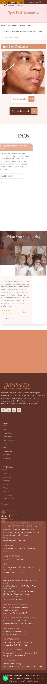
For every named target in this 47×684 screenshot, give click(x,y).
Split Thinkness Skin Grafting (14, 666)
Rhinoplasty (7, 655)
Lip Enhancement (9, 621)
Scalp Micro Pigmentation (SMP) (15, 613)
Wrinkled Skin (8, 548)
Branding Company (31, 681)
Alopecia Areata (9, 570)
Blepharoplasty (30, 653)
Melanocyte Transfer (34, 666)
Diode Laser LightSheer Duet (14, 631)
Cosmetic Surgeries (12, 650)
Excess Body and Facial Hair (14, 540)
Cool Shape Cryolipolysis (12, 642)
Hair (5, 564)
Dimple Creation (20, 655)
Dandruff (6, 572)
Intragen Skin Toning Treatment (15, 645)
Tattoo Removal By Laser (13, 599)
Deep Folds (31, 548)
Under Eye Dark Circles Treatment (16, 597)
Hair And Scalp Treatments (16, 604)
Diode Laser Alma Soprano (13, 634)
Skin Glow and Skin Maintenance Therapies (19, 591)
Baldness (35, 570)
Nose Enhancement (26, 623)
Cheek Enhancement (26, 621)
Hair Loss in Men (9, 567)
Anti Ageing (8, 546)
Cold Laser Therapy (10, 610)
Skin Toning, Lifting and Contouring (16, 594)
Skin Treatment (25, 26)
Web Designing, (39, 678)
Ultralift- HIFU (28, 642)
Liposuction (7, 653)
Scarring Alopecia (23, 570)
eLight (27, 634)
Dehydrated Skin (9, 551)
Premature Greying (18, 572)
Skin (5, 577)
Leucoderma (9, 661)
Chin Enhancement (10, 623)
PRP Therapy (8, 607)
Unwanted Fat (8, 559)
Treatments (12, 26)
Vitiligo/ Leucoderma (11, 538)
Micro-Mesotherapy (22, 607)
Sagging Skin (20, 548)
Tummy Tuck (18, 653)
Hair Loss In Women (25, 567)
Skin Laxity (20, 559)
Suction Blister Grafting (12, 663)
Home (3, 26)
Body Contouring (11, 556)
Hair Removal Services (13, 628)
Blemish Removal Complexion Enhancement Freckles (24, 31)
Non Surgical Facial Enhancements (20, 618)
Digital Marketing (15, 681)
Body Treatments (11, 639)
